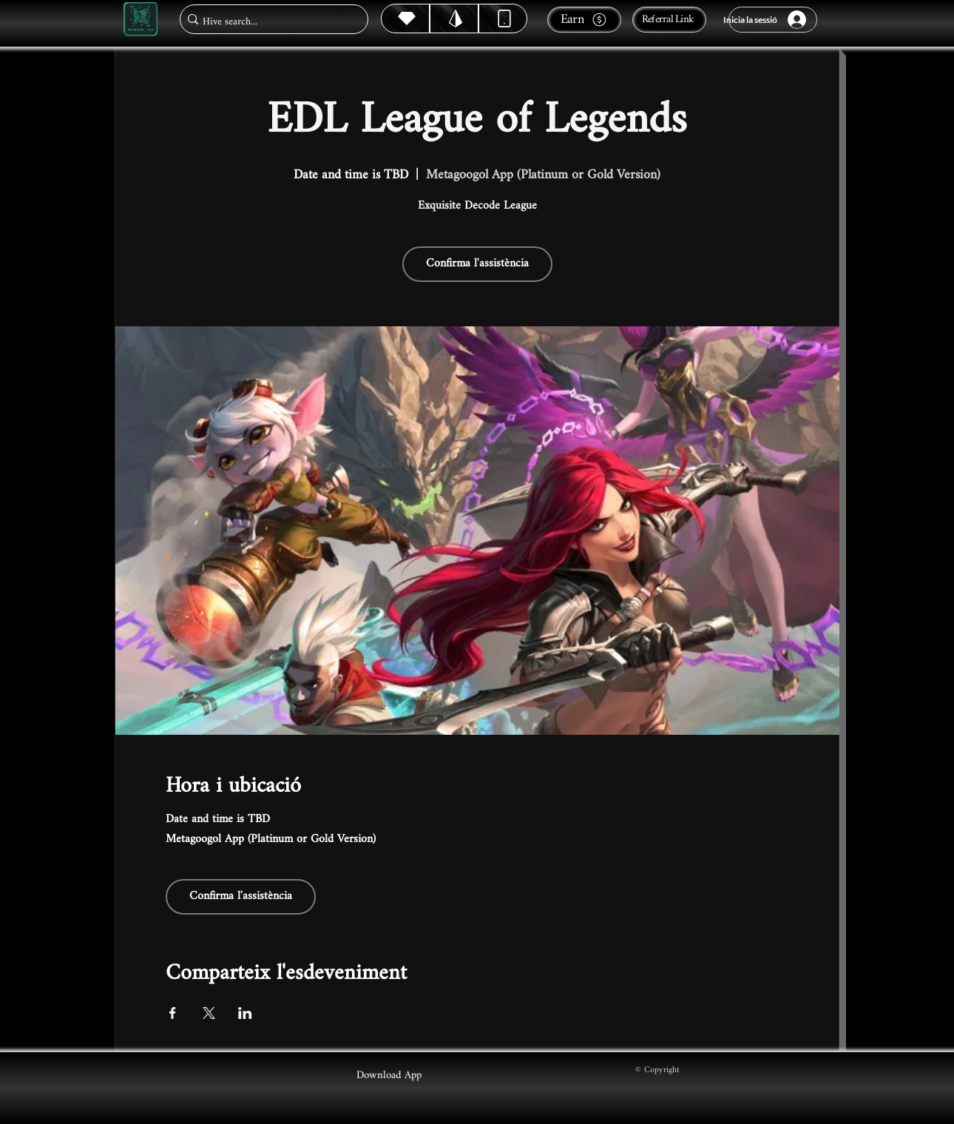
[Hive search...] (269, 21)
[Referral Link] (669, 20)
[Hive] (405, 18)
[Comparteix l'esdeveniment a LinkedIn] (245, 1013)
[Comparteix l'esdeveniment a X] (209, 1013)
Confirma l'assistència (477, 264)
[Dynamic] (502, 18)
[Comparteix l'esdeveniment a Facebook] (173, 1013)
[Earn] (584, 20)
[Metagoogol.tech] (140, 19)
